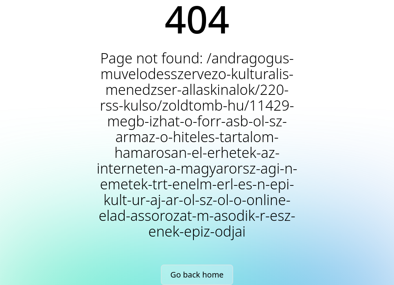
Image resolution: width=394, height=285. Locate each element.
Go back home (196, 274)
